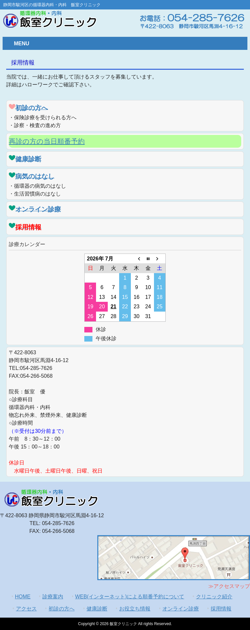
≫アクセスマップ (229, 586)
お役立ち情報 (134, 608)
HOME (23, 596)
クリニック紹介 (214, 596)
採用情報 (221, 608)
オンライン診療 (180, 608)
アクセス (26, 608)
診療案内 (52, 596)
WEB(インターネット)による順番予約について (129, 596)
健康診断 (97, 608)
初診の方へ (62, 608)
